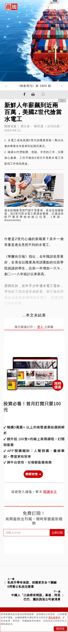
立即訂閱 (57, 532)
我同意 (60, 628)
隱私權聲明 (54, 617)
